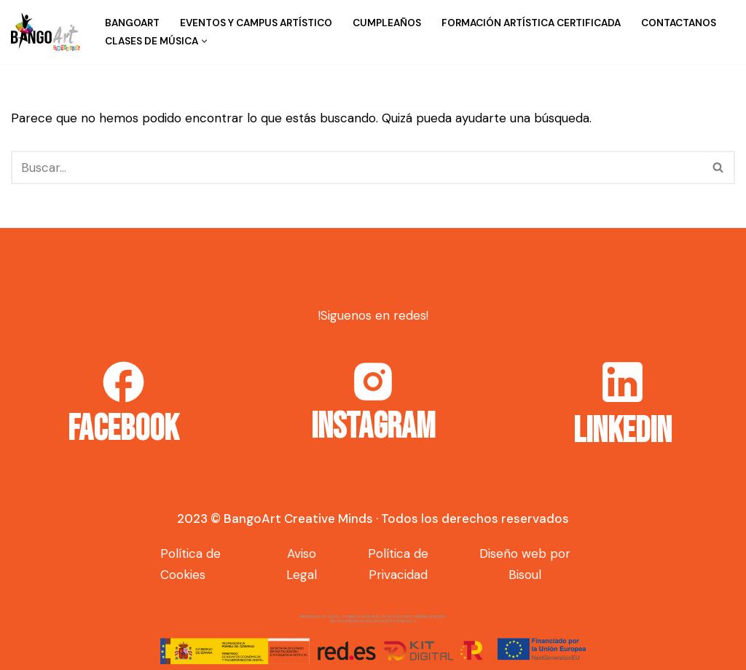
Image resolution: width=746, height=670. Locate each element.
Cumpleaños (387, 23)
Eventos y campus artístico (256, 23)
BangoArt (132, 23)
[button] (204, 41)
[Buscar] (356, 167)
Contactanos (678, 23)
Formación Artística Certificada (531, 23)
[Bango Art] (45, 32)
